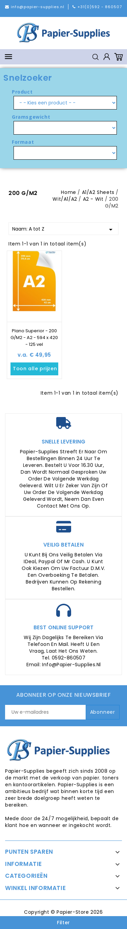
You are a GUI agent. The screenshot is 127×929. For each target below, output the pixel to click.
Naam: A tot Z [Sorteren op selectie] (63, 229)
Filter (63, 922)
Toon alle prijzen (35, 369)
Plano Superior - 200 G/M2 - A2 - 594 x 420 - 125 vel (34, 338)
